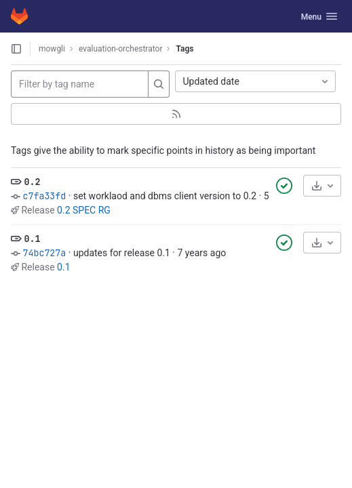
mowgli (52, 49)
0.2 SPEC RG (84, 210)
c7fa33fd (44, 196)
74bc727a (44, 253)
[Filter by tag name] (80, 84)
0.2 (32, 182)
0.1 (32, 238)
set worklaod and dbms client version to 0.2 (164, 195)
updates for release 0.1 (121, 252)
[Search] (159, 84)
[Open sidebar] (16, 49)
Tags (184, 49)
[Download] (322, 186)
